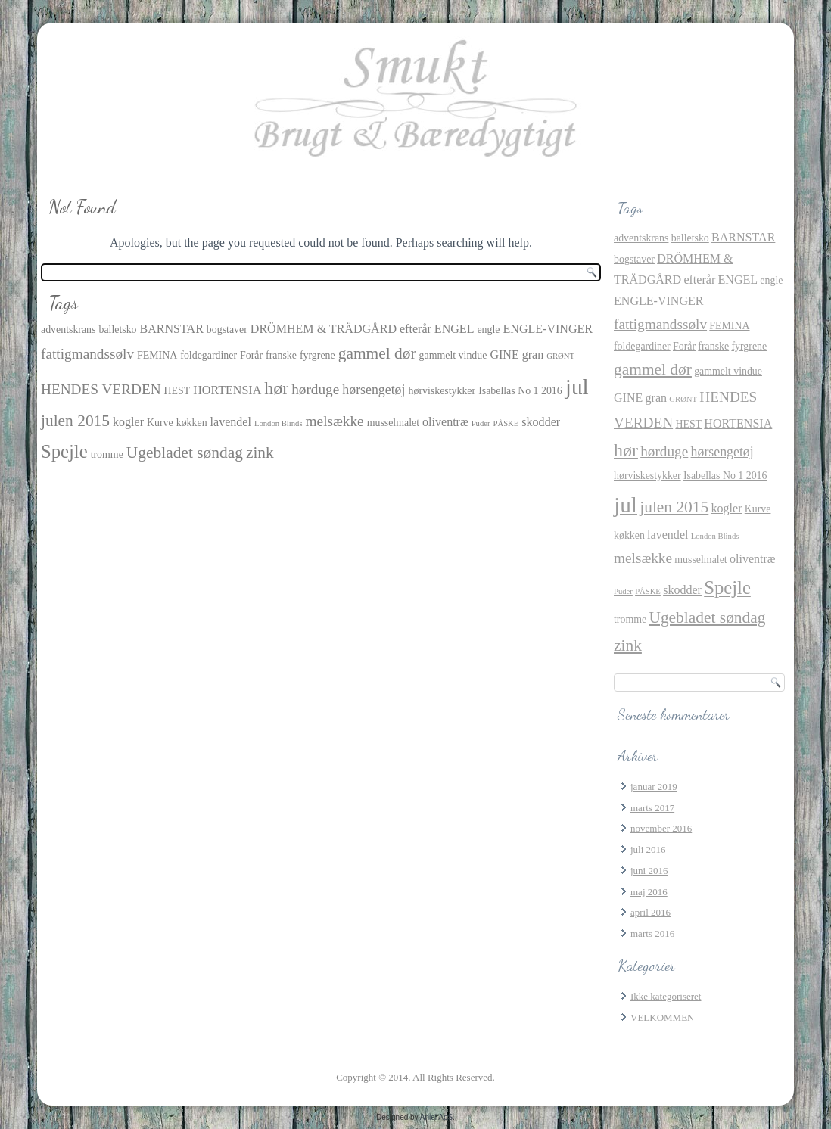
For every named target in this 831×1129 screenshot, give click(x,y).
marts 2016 (652, 933)
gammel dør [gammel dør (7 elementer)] (377, 353)
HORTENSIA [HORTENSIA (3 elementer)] (227, 390)
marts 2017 (652, 807)
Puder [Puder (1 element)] (481, 423)
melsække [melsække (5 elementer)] (335, 421)
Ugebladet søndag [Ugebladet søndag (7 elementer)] (184, 452)
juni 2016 (649, 870)
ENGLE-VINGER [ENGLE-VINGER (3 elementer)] (548, 328)
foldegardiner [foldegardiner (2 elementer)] (208, 355)
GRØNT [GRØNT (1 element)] (560, 356)
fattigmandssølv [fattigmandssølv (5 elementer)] (87, 354)
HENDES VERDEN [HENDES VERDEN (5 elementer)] (101, 389)
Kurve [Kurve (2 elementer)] (160, 422)
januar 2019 (653, 786)
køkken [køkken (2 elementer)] (191, 422)
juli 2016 (648, 849)
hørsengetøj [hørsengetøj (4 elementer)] (373, 389)
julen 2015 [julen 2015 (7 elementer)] (75, 421)
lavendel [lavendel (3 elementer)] (230, 421)
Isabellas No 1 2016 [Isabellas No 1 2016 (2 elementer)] (520, 391)
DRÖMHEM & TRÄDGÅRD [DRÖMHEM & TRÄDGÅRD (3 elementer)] (324, 328)
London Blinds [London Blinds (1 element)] (278, 423)
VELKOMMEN (662, 1017)
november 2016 (661, 828)
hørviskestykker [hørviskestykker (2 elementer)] (442, 391)
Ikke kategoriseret (665, 996)
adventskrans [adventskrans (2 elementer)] (68, 329)
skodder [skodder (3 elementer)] (540, 421)
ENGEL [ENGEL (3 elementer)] (454, 328)
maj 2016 (649, 891)
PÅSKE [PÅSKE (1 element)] (506, 423)
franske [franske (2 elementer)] (281, 355)
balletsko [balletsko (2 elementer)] (117, 329)
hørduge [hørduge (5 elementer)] (315, 389)
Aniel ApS (436, 1117)
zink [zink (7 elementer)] (260, 452)
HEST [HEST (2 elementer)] (177, 391)
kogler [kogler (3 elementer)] (128, 421)
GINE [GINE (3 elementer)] (504, 354)
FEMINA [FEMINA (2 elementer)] (157, 355)
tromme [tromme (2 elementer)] (107, 454)
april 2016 (650, 912)
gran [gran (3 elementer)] (533, 354)
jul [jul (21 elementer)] (577, 387)
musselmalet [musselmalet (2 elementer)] (393, 422)
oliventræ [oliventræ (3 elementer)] (445, 421)
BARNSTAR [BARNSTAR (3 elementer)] (172, 328)
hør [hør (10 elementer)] (276, 388)
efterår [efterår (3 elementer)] (415, 328)
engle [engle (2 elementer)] (488, 329)
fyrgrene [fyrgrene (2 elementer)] (317, 355)
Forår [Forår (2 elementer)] (251, 355)
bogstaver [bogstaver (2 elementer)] (227, 329)
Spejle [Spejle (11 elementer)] (64, 451)
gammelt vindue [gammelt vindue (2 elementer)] (453, 355)
